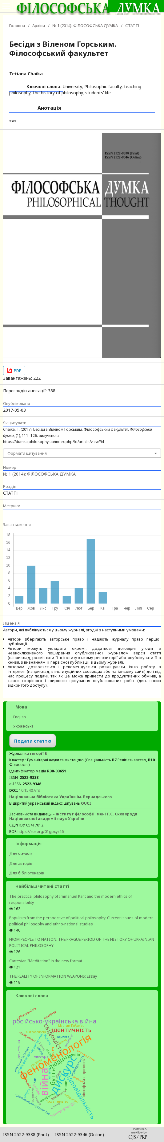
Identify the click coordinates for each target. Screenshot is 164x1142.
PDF (17, 370)
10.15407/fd (29, 790)
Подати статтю (32, 741)
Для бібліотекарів (26, 873)
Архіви (38, 25)
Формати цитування (27, 453)
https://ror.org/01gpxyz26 (41, 831)
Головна (17, 25)
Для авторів (20, 863)
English (19, 717)
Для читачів (21, 854)
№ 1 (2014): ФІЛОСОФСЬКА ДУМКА (85, 25)
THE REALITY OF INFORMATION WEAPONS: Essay (53, 976)
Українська (23, 726)
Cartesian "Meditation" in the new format (45, 960)
